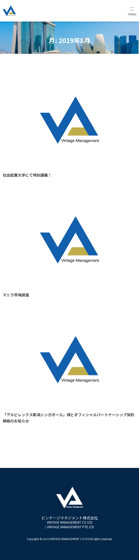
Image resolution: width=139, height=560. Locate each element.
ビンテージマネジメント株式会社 (69, 522)
